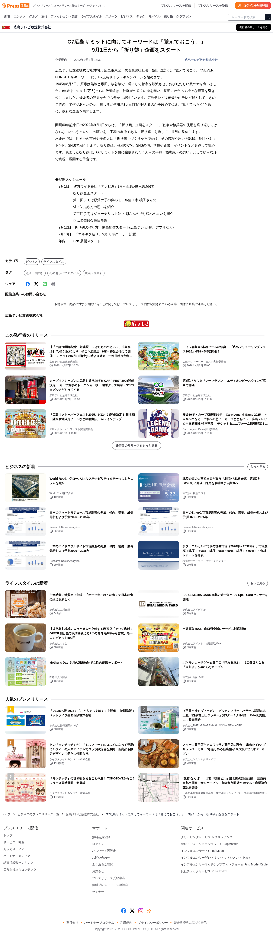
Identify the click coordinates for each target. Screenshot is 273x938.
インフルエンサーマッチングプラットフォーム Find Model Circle (224, 864)
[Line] (45, 284)
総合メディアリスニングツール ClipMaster (209, 844)
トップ (6, 814)
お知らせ (98, 871)
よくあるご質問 (102, 864)
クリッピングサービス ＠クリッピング (206, 837)
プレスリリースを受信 (213, 5)
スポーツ (111, 17)
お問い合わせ (101, 857)
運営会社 (72, 922)
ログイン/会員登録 (253, 5)
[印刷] (53, 284)
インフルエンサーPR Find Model (203, 850)
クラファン (183, 17)
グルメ (33, 17)
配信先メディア (13, 849)
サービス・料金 (13, 842)
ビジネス (127, 17)
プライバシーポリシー (153, 922)
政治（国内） (94, 273)
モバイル (154, 17)
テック (140, 17)
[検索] (268, 17)
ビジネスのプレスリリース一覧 (38, 814)
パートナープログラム (99, 922)
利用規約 (126, 922)
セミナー (98, 891)
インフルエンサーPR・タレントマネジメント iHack (215, 857)
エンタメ (20, 17)
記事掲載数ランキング (18, 862)
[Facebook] (28, 284)
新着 (7, 17)
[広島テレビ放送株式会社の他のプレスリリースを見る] (253, 27)
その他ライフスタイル (64, 273)
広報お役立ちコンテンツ (19, 869)
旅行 (44, 17)
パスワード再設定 (104, 850)
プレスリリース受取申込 (108, 878)
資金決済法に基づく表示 (190, 922)
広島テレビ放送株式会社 (201, 59)
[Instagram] (140, 910)
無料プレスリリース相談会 (110, 885)
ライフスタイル (91, 17)
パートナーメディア (16, 856)
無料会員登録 (101, 837)
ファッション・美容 (64, 17)
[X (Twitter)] (36, 284)
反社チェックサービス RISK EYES (204, 871)
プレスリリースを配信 (176, 5)
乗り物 (168, 17)
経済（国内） (35, 273)
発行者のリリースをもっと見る (136, 445)
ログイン (98, 844)
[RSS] (149, 910)
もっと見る (257, 466)
